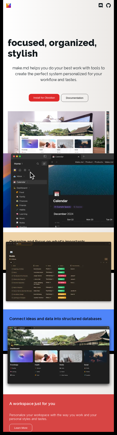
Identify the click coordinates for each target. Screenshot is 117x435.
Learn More (20, 427)
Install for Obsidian (44, 97)
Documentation (74, 97)
